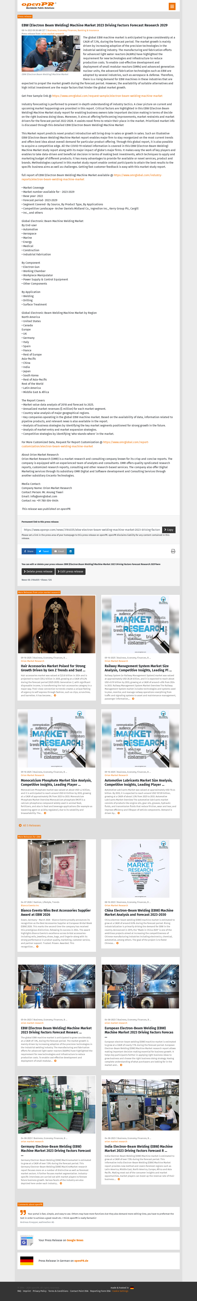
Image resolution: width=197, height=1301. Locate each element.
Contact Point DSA (79, 1291)
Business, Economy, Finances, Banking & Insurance (73, 30)
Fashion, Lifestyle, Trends (46, 902)
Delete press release (38, 571)
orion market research (52, 33)
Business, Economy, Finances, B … (50, 657)
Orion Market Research (32, 661)
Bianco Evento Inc (30, 905)
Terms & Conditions (58, 1291)
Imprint (27, 1291)
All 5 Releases (28, 825)
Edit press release (70, 571)
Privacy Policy (39, 1291)
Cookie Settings (120, 1291)
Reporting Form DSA (100, 1291)
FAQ (19, 1291)
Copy (168, 529)
